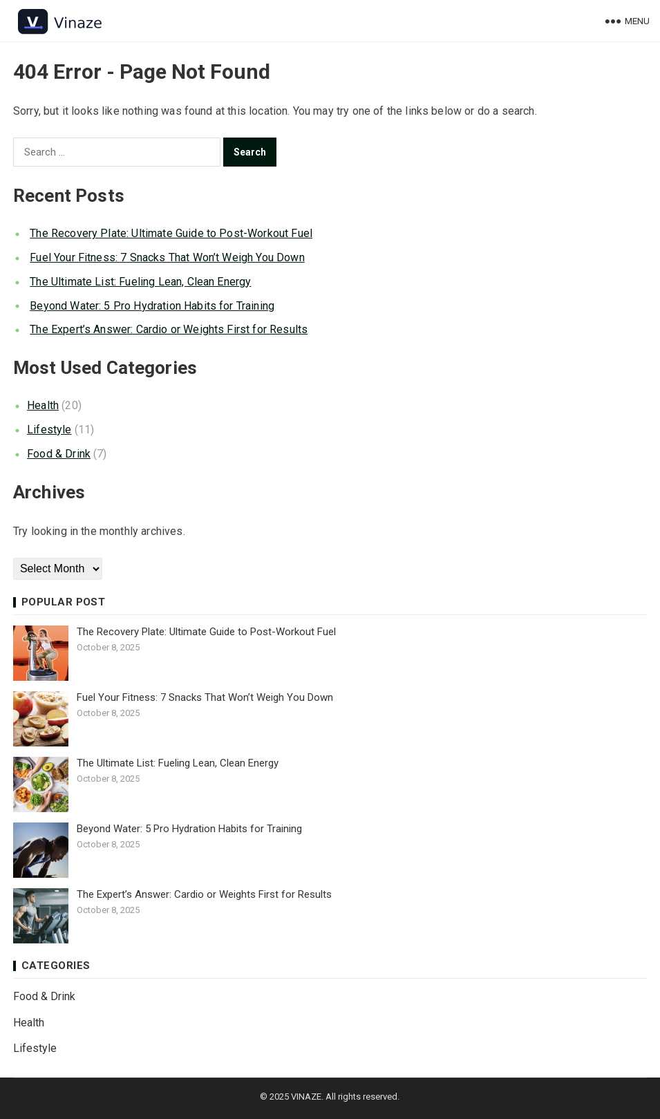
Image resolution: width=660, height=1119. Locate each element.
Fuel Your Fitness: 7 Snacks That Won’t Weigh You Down (167, 257)
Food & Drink (59, 453)
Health (43, 405)
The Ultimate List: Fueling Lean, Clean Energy (140, 281)
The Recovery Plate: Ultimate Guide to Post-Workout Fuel (171, 233)
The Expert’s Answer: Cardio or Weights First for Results (169, 329)
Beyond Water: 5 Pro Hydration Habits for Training (152, 305)
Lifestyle (49, 429)
